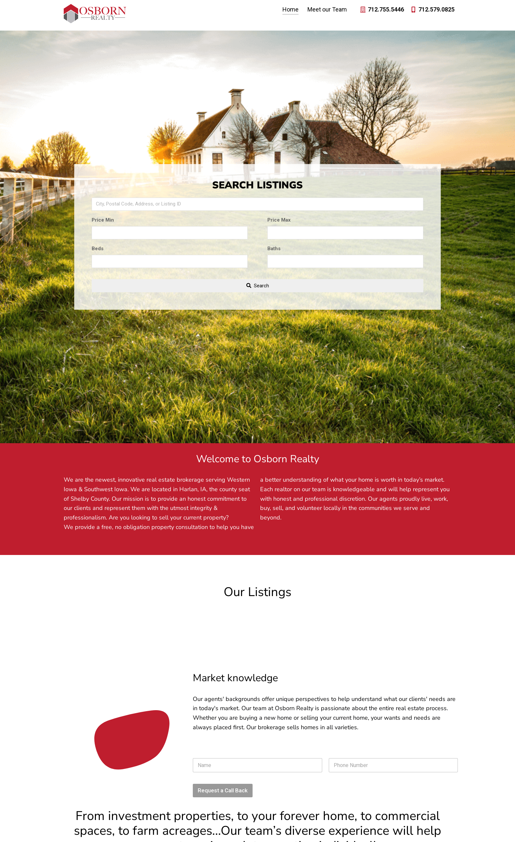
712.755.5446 (386, 10)
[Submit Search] (258, 285)
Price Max (279, 220)
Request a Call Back (223, 790)
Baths (273, 249)
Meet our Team (327, 10)
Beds (97, 249)
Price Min (103, 220)
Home (290, 10)
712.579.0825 (436, 10)
